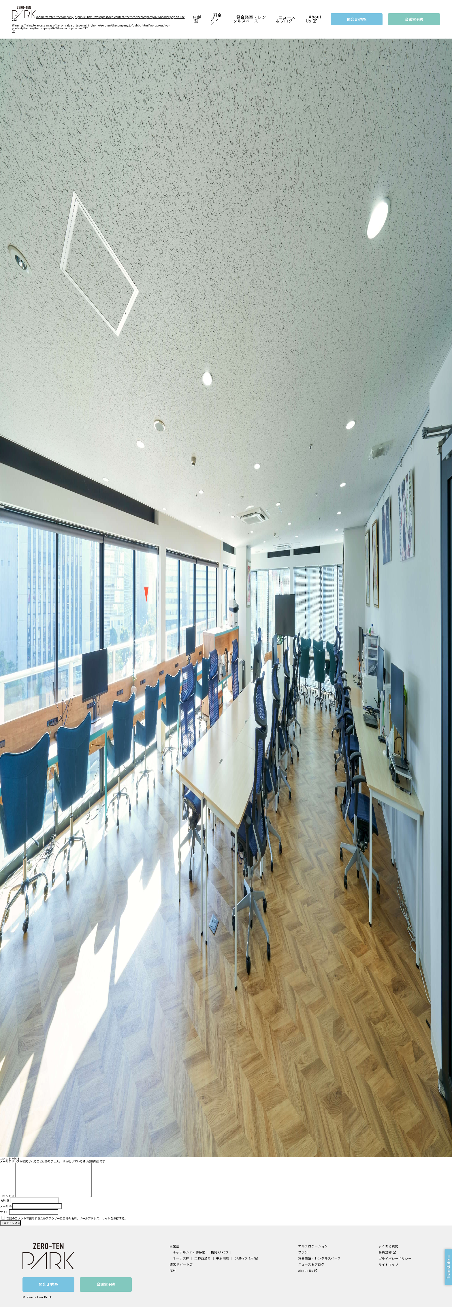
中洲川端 (222, 1258)
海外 (173, 1270)
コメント (7, 1196)
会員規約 (385, 1252)
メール (6, 1206)
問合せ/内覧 (357, 19)
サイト (4, 1212)
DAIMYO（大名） (247, 1258)
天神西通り (203, 1258)
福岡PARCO (219, 1252)
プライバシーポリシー (394, 1258)
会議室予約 (414, 19)
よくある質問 (388, 1246)
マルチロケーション (313, 1246)
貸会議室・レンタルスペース (249, 19)
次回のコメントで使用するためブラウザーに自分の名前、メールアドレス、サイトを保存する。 (66, 1218)
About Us (314, 19)
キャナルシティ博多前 (189, 1252)
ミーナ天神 (181, 1258)
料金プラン (216, 19)
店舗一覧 (195, 19)
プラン (303, 1252)
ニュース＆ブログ (286, 19)
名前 (4, 1200)
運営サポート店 (181, 1264)
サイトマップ (388, 1264)
